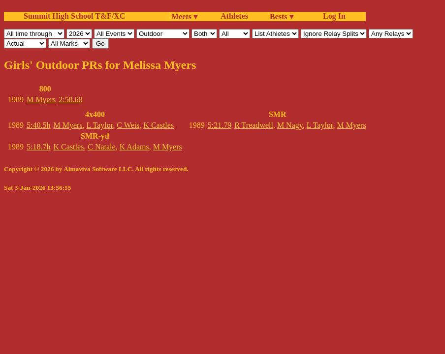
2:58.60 (70, 99)
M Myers (41, 99)
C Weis (128, 125)
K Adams (134, 147)
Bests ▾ (281, 16)
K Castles (158, 125)
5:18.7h (38, 147)
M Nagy (290, 125)
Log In (332, 16)
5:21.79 (219, 125)
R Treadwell (253, 125)
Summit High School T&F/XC (74, 16)
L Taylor (100, 125)
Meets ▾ (184, 16)
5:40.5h (38, 125)
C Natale (101, 147)
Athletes (234, 16)
